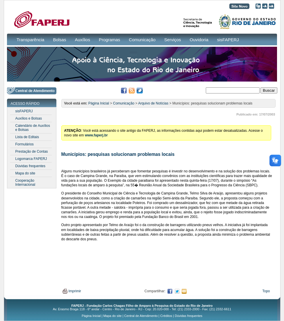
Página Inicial (98, 103)
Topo (266, 291)
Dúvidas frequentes (30, 166)
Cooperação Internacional (25, 182)
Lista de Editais (27, 137)
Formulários (24, 144)
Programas (109, 39)
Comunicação (142, 39)
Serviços (172, 39)
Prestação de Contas (31, 151)
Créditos (166, 316)
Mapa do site (25, 173)
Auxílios (82, 39)
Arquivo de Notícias (153, 103)
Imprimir (71, 291)
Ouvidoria (199, 39)
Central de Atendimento (141, 316)
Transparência (30, 39)
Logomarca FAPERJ (31, 159)
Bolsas (59, 39)
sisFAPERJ (228, 39)
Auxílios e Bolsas (28, 118)
